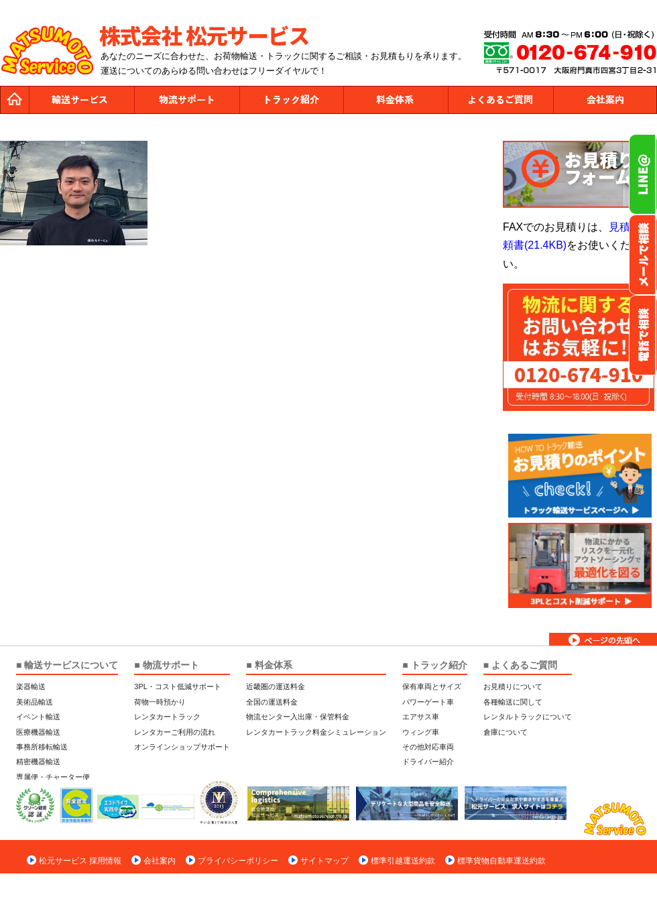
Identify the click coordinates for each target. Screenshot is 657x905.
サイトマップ (324, 860)
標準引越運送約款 (403, 860)
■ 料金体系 (269, 665)
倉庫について (505, 732)
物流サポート (186, 100)
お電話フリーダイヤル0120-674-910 (643, 335)
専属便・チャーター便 (53, 777)
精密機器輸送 (38, 762)
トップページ (14, 100)
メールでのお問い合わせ (643, 255)
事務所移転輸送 (42, 747)
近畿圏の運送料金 (275, 686)
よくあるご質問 (500, 100)
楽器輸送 (31, 686)
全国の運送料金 (272, 702)
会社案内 (604, 100)
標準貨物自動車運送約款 (501, 860)
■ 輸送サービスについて (67, 665)
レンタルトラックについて (527, 717)
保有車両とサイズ (431, 686)
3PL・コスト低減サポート (177, 686)
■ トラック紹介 (434, 665)
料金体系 (395, 100)
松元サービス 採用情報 (80, 860)
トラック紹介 (291, 100)
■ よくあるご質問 (520, 665)
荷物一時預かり (160, 702)
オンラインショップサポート (182, 747)
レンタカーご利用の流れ (174, 732)
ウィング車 (420, 732)
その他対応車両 (428, 747)
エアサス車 (420, 717)
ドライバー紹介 (428, 762)
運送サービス (81, 100)
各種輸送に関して (512, 702)
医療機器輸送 (38, 732)
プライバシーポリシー (238, 860)
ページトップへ (603, 639)
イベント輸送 (38, 717)
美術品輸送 (34, 702)
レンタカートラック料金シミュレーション (316, 732)
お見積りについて (512, 686)
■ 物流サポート (166, 665)
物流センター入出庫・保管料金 (297, 717)
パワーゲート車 (428, 702)
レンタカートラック (167, 717)
